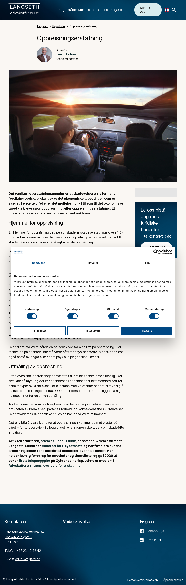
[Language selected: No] (166, 10)
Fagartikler (118, 10)
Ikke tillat (40, 330)
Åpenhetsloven (173, 580)
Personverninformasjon (142, 580)
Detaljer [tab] (93, 262)
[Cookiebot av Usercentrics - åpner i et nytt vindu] (156, 252)
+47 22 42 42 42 (28, 550)
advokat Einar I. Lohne (58, 441)
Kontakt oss (145, 9)
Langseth (42, 26)
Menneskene (87, 10)
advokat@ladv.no (27, 559)
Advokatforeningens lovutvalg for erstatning (45, 465)
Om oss (104, 10)
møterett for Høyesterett (62, 446)
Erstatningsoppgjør (34, 461)
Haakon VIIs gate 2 (18, 537)
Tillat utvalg (92, 330)
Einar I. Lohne (66, 54)
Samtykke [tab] (38, 262)
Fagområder (68, 10)
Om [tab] (147, 262)
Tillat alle (146, 330)
